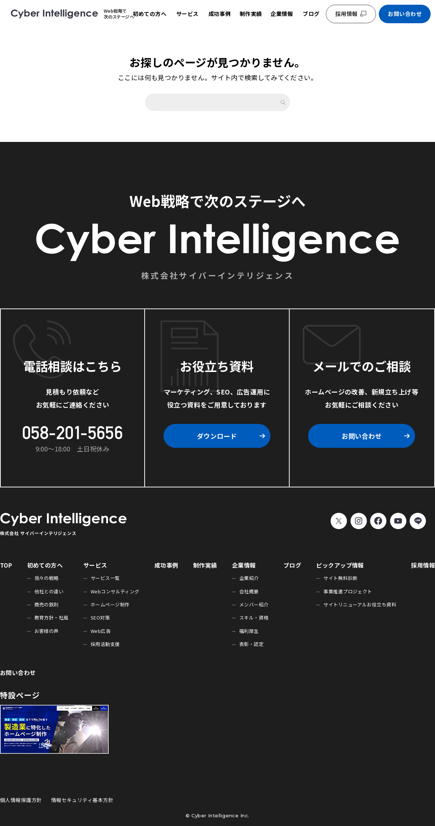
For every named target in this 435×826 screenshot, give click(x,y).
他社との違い (49, 591)
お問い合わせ (405, 13)
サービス (187, 13)
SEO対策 (100, 617)
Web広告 (101, 630)
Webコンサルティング (115, 591)
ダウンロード (217, 436)
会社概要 (249, 591)
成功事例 (219, 13)
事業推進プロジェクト (347, 591)
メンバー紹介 (254, 604)
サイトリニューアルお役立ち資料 (359, 604)
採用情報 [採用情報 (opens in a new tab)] (346, 13)
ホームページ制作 (110, 604)
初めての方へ (149, 13)
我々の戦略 (46, 577)
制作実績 (251, 13)
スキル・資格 (254, 617)
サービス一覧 (105, 577)
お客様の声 (46, 630)
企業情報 (281, 13)
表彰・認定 (251, 644)
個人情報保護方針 (21, 799)
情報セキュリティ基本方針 (82, 799)
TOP (6, 565)
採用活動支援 (105, 644)
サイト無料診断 (340, 577)
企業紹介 (249, 577)
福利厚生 (249, 630)
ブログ (311, 13)
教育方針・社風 (51, 617)
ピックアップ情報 (340, 565)
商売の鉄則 (46, 604)
